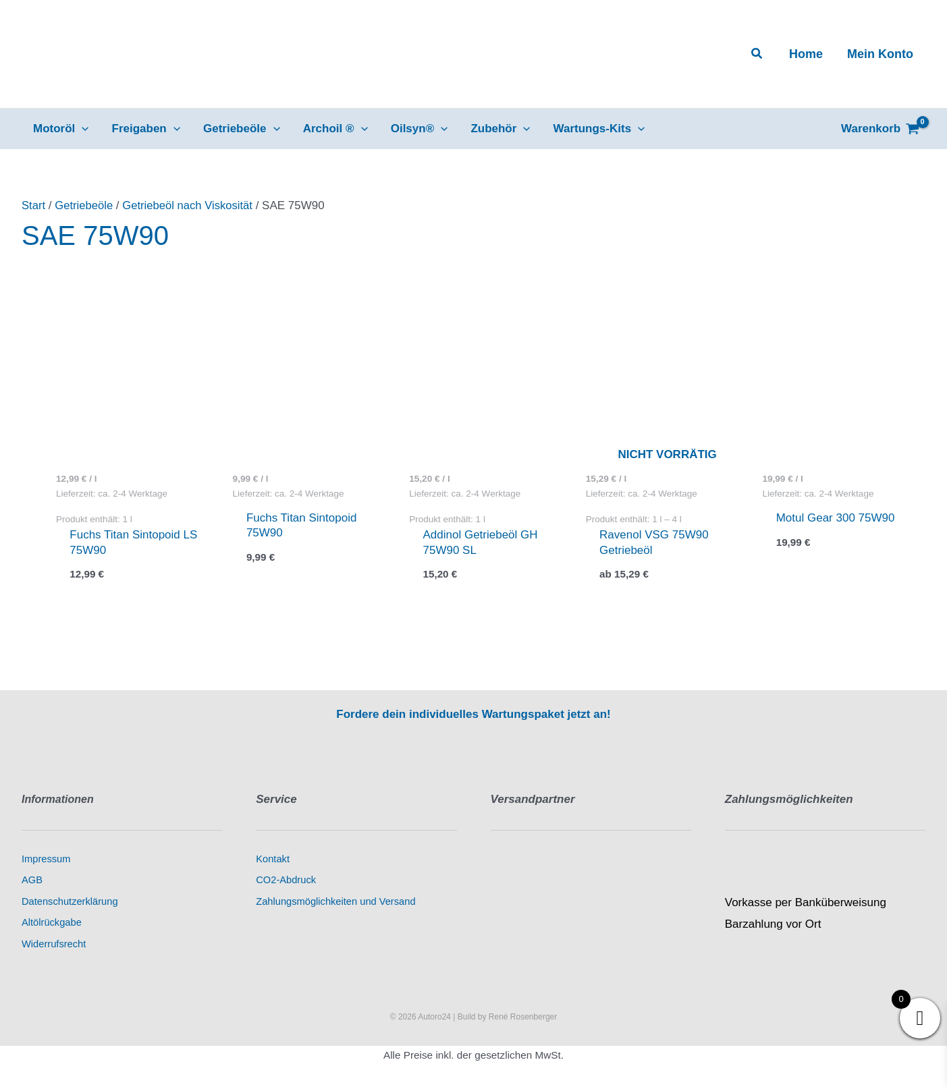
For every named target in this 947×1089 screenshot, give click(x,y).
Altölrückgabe (52, 923)
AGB (32, 879)
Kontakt (273, 859)
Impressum (46, 859)
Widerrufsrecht (54, 944)
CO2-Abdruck (286, 879)
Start (34, 205)
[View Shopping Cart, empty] (880, 128)
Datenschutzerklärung (70, 901)
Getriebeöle (85, 205)
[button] (757, 54)
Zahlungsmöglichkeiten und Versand (335, 901)
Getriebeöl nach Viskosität (190, 205)
